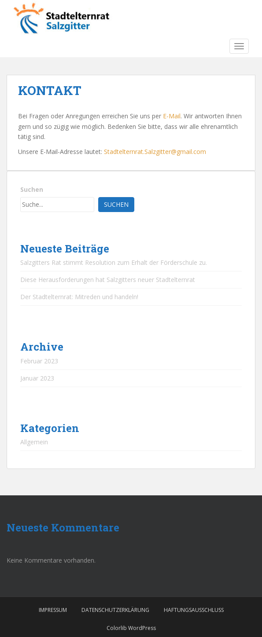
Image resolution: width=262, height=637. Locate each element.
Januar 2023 (37, 378)
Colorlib (117, 628)
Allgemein (34, 442)
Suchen (31, 189)
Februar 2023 (39, 361)
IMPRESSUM (53, 610)
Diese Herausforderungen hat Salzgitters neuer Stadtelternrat (107, 279)
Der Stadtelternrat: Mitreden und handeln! (79, 297)
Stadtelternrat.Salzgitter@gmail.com (155, 151)
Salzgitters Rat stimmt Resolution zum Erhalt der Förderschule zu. (113, 262)
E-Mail (172, 116)
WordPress (142, 628)
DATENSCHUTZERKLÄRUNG (115, 610)
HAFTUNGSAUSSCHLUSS (194, 610)
